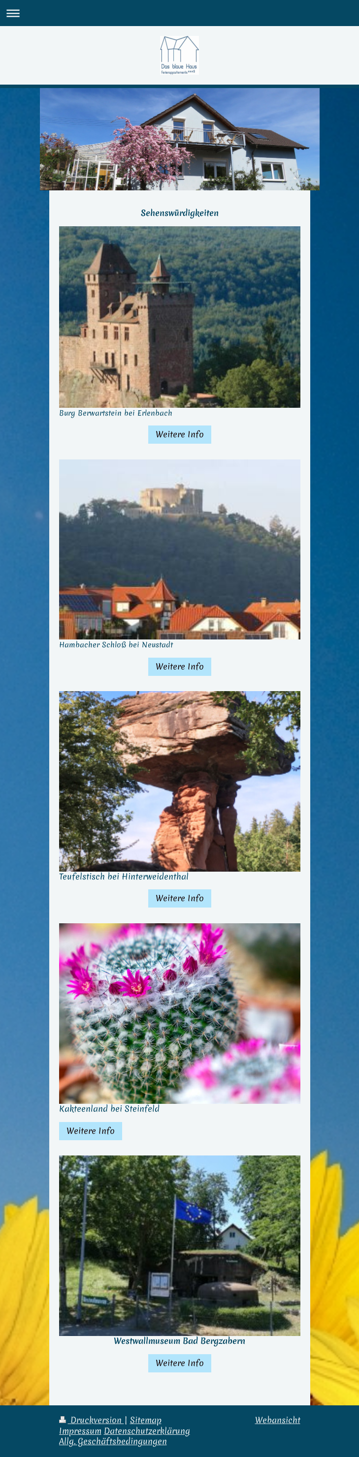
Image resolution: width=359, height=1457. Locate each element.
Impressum (80, 1431)
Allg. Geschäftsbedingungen (113, 1441)
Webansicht (277, 1420)
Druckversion (91, 1420)
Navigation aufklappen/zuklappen (179, 13)
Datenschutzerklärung (147, 1431)
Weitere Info (180, 434)
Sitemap (146, 1420)
